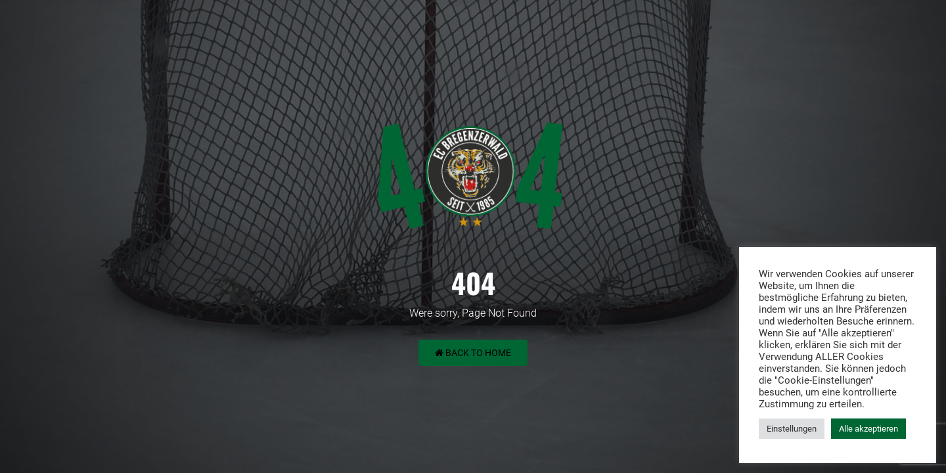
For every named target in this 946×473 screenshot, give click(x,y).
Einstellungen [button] (792, 429)
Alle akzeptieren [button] (868, 429)
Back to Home (473, 353)
